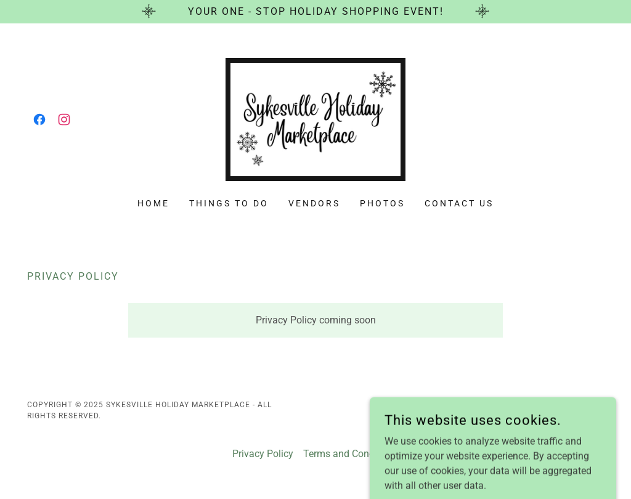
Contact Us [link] (459, 203)
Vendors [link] (314, 203)
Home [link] (153, 203)
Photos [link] (382, 203)
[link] (39, 119)
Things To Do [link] (229, 203)
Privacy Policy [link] (262, 454)
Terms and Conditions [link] (351, 454)
